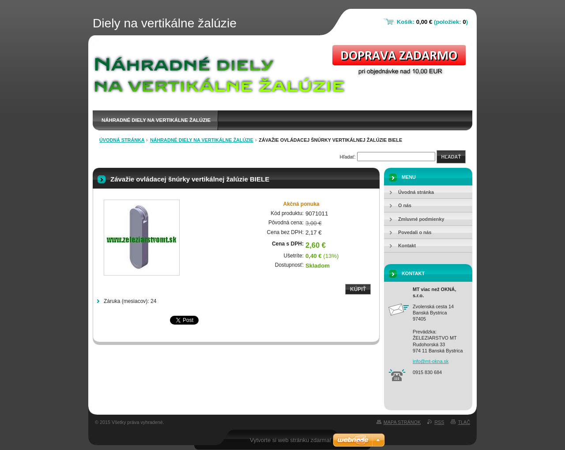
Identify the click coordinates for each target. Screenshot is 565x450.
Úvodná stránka (122, 140)
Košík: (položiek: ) (432, 22)
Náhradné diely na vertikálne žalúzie (156, 120)
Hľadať (451, 156)
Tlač (464, 422)
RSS (439, 422)
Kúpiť (358, 289)
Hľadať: (348, 156)
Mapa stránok (402, 422)
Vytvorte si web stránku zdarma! (290, 440)
